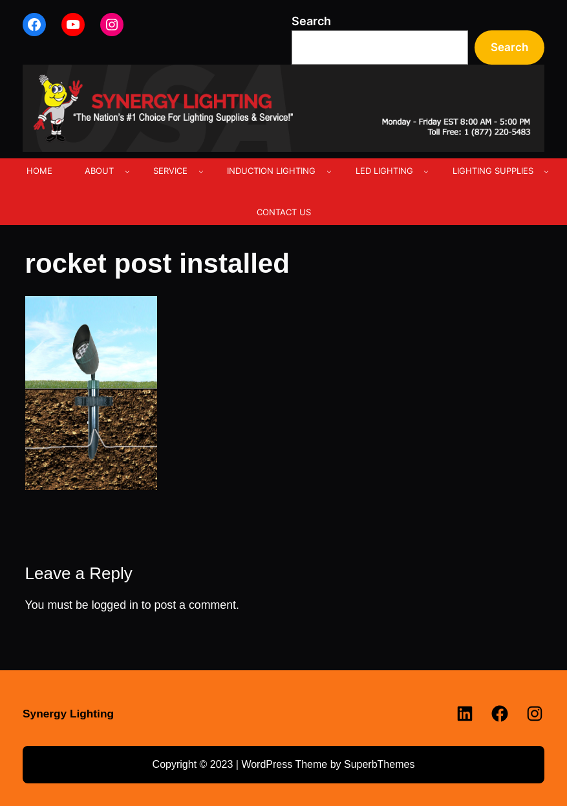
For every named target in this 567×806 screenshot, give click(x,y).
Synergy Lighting (68, 713)
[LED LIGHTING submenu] (426, 171)
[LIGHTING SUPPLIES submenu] (546, 171)
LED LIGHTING (384, 170)
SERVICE (170, 170)
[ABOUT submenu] (127, 171)
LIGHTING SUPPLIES (493, 170)
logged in (115, 605)
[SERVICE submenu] (201, 171)
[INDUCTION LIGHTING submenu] (329, 171)
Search (311, 21)
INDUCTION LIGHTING (271, 170)
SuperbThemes (379, 764)
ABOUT (99, 170)
